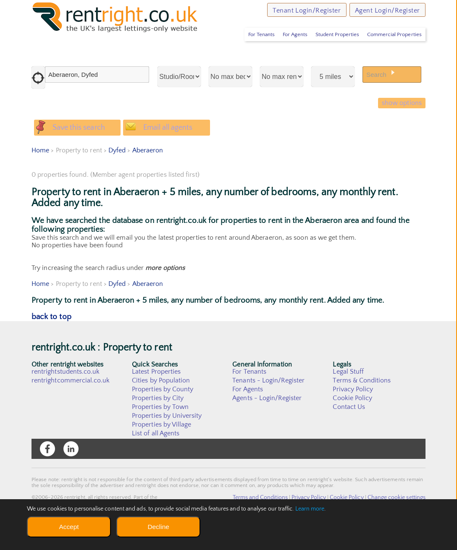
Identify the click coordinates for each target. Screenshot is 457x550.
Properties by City (158, 421)
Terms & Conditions (362, 403)
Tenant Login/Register (292, 12)
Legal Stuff (348, 394)
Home (40, 173)
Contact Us (349, 430)
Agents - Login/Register (267, 421)
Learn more (310, 508)
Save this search (82, 146)
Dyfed (117, 173)
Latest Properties (156, 394)
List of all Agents (155, 456)
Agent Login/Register (383, 12)
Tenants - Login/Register (268, 403)
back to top (51, 339)
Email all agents (174, 146)
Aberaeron (147, 173)
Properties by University (167, 439)
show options (399, 117)
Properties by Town (160, 430)
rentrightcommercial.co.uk (71, 403)
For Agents (282, 48)
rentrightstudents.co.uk (66, 394)
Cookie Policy (352, 421)
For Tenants (243, 48)
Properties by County (163, 412)
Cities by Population (161, 403)
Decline (158, 526)
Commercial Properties (391, 48)
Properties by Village (162, 447)
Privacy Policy (353, 412)
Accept (69, 526)
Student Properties (329, 48)
